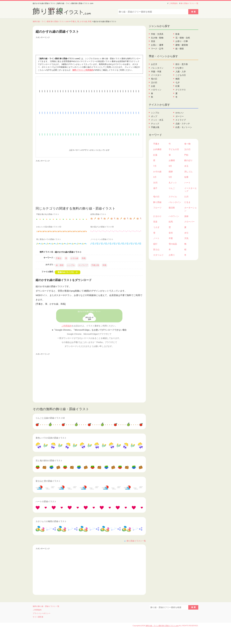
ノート (156, 238)
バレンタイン (157, 68)
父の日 (154, 82)
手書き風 (95, 265)
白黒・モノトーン (183, 127)
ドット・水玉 (157, 120)
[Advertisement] (89, 46)
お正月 (154, 64)
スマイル (173, 196)
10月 (155, 182)
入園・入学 (180, 71)
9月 (170, 166)
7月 (154, 166)
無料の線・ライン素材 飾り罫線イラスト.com (51, 21)
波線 (186, 216)
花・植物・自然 (182, 38)
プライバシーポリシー (41, 613)
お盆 (153, 86)
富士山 (156, 249)
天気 (186, 238)
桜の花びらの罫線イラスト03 (102, 227)
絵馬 (171, 221)
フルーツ (157, 207)
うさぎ (156, 227)
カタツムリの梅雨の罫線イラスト (51, 521)
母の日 (154, 79)
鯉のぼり (188, 160)
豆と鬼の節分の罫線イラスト (49, 460)
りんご (172, 188)
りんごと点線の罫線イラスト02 (50, 418)
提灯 (155, 244)
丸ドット (173, 182)
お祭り (172, 255)
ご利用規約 (173, 3)
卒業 (171, 238)
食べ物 (187, 144)
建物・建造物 (181, 45)
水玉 (186, 166)
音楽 (153, 41)
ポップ (154, 116)
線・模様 (59, 265)
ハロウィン (156, 90)
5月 (170, 177)
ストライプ (83, 265)
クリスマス (180, 90)
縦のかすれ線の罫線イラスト (89, 311)
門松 (186, 155)
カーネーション (190, 209)
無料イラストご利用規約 (82, 70)
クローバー (189, 221)
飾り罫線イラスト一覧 (189, 3)
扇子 (155, 188)
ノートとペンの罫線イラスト (101, 239)
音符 (171, 233)
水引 (186, 233)
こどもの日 (180, 75)
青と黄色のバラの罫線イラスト (48, 239)
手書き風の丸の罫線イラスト (47, 214)
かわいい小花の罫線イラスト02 (48, 227)
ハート (187, 182)
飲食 (177, 34)
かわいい (179, 112)
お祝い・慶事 (157, 45)
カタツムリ (158, 255)
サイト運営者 (38, 617)
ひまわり (157, 216)
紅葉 (177, 86)
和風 (89, 21)
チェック (155, 123)
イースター (156, 75)
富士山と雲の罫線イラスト (48, 481)
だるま (187, 202)
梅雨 (177, 79)
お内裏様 (157, 149)
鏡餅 (171, 171)
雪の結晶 (173, 244)
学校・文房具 (157, 34)
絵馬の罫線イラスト (98, 214)
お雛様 (172, 160)
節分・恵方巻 (181, 64)
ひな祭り (179, 68)
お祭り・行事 (181, 41)
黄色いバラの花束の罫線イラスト (51, 438)
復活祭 (172, 207)
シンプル (71, 265)
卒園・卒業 (156, 71)
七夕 (177, 82)
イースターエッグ (190, 189)
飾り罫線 (157, 202)
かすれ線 (83, 21)
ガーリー (179, 116)
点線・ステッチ (182, 123)
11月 (186, 196)
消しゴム (188, 171)
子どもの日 (174, 149)
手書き (73, 21)
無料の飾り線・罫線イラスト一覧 (46, 606)
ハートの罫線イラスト (46, 501)
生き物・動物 (157, 38)
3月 (154, 177)
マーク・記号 (157, 48)
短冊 (186, 177)
